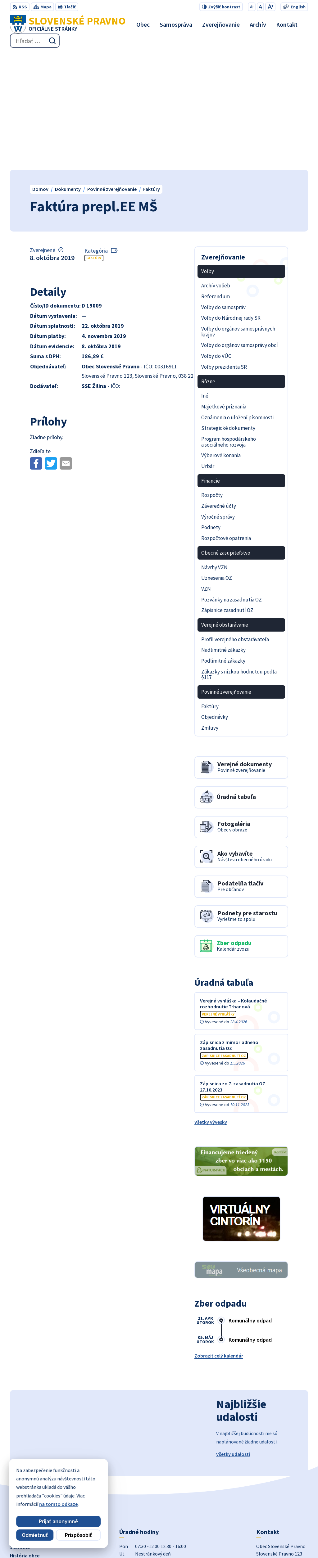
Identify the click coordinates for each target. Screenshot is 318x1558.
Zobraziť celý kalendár (218, 1239)
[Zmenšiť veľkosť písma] (252, 6)
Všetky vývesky (210, 1005)
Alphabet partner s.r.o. (104, 1541)
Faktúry (94, 141)
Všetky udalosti (233, 1337)
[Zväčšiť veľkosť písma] (270, 6)
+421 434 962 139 (274, 1481)
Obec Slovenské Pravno (194, 1541)
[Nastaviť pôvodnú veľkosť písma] (260, 6)
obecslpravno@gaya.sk (281, 1489)
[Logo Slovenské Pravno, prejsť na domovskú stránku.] (68, 24)
